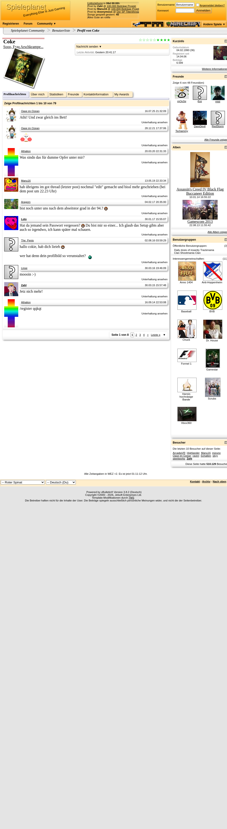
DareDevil (200, 126)
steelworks (179, 458)
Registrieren (11, 23)
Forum (28, 23)
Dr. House (212, 340)
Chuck (186, 339)
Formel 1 (186, 363)
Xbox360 (186, 423)
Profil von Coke (88, 30)
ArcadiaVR (179, 453)
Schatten (206, 455)
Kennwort (163, 10)
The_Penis (27, 240)
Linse (24, 268)
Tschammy (181, 131)
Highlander (193, 453)
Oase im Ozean (30, 111)
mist (217, 101)
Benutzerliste (61, 30)
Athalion (26, 151)
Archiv (206, 481)
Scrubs (212, 398)
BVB (212, 311)
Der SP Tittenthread (128, 11)
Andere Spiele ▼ (214, 24)
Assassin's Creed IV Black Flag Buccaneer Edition (200, 191)
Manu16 (26, 180)
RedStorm (218, 126)
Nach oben (219, 481)
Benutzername (166, 4)
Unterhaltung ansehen (155, 122)
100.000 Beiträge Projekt (121, 6)
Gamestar (212, 369)
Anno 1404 (186, 282)
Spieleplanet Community (28, 30)
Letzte (155, 334)
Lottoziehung (95, 3)
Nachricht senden (87, 46)
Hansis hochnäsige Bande (186, 396)
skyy (215, 455)
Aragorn (25, 202)
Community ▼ (46, 23)
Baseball (186, 311)
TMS (131, 497)
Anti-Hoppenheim (212, 282)
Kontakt (195, 481)
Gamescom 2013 (200, 222)
